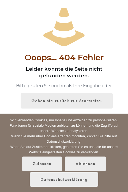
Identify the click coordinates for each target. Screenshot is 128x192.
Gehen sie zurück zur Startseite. (66, 101)
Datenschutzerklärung (64, 179)
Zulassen (42, 164)
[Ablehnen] (121, 152)
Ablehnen (85, 164)
